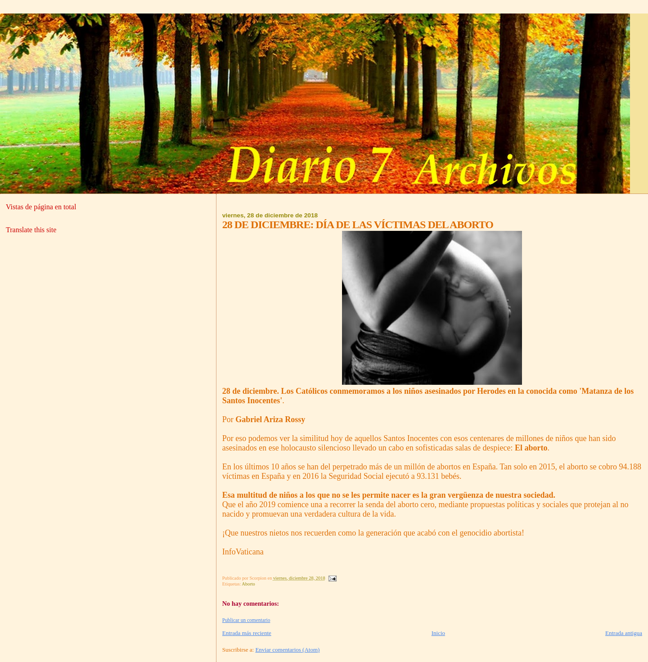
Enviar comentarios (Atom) (287, 649)
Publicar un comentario (246, 620)
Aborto (248, 583)
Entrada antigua (623, 633)
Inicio (438, 633)
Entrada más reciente (246, 633)
